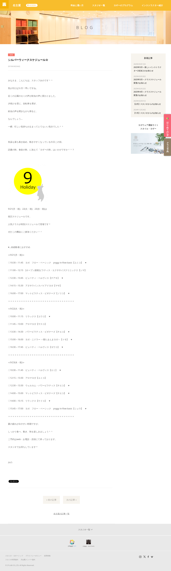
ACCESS (34, 5)
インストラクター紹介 (152, 5)
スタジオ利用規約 (11, 559)
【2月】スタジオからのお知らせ (147, 104)
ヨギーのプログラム (123, 5)
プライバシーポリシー (34, 556)
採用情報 (47, 556)
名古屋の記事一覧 (61, 513)
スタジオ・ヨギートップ (14, 556)
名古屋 (19, 5)
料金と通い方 (77, 5)
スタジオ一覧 (98, 5)
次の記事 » (71, 499)
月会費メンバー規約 (28, 559)
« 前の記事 (51, 499)
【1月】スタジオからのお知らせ (147, 113)
